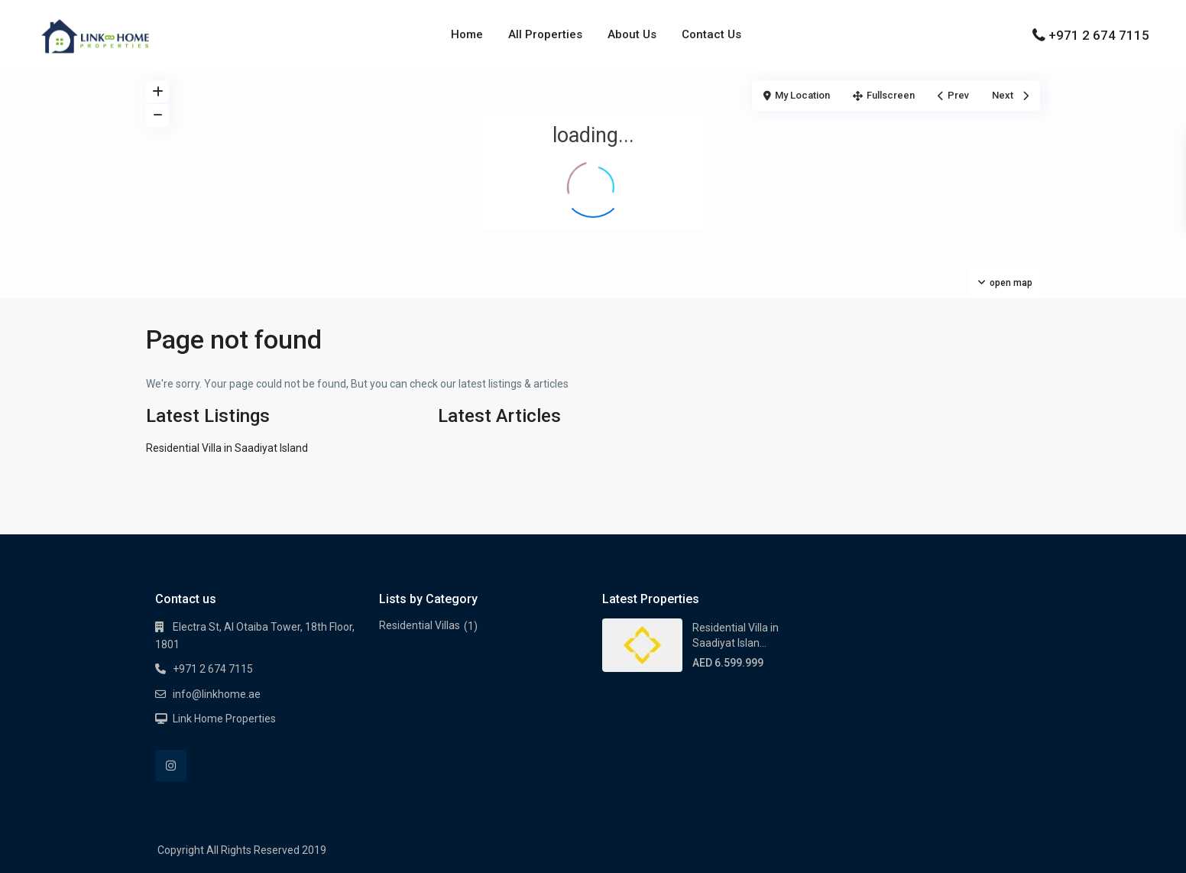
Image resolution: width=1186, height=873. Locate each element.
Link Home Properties (224, 718)
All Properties (545, 34)
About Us (632, 34)
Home (467, 34)
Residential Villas (419, 625)
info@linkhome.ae (217, 694)
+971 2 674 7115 (1098, 35)
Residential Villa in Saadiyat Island (227, 448)
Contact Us (711, 34)
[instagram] (170, 765)
